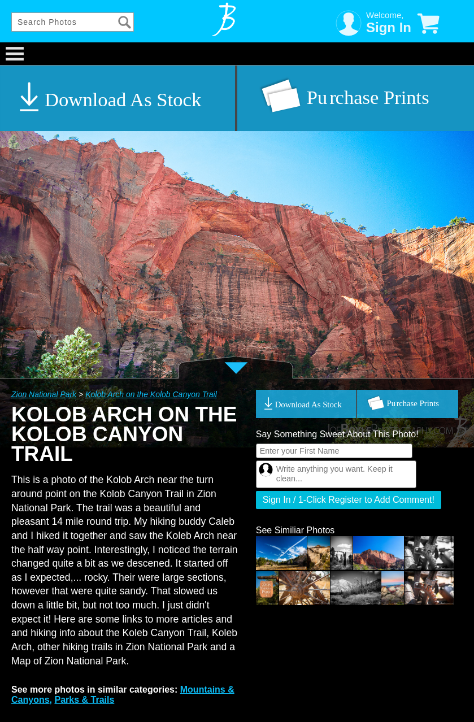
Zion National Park (43, 394)
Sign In (388, 27)
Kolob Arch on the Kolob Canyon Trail (151, 394)
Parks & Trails (84, 699)
